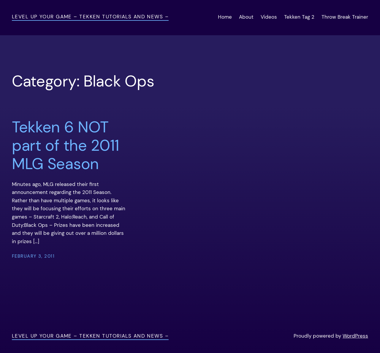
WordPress (355, 336)
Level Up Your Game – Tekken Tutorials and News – (90, 16)
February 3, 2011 (33, 256)
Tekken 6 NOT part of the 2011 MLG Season (65, 145)
